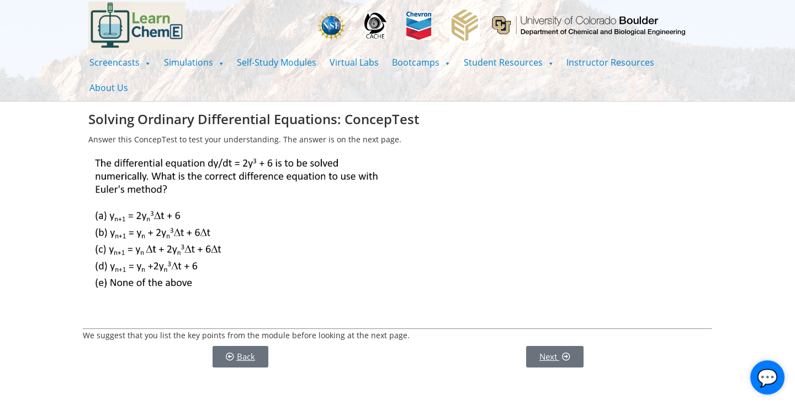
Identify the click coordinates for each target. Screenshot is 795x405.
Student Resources (509, 62)
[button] (120, 62)
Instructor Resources (610, 62)
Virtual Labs (354, 62)
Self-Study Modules (276, 62)
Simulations (194, 62)
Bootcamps (421, 62)
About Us (108, 88)
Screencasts (120, 62)
